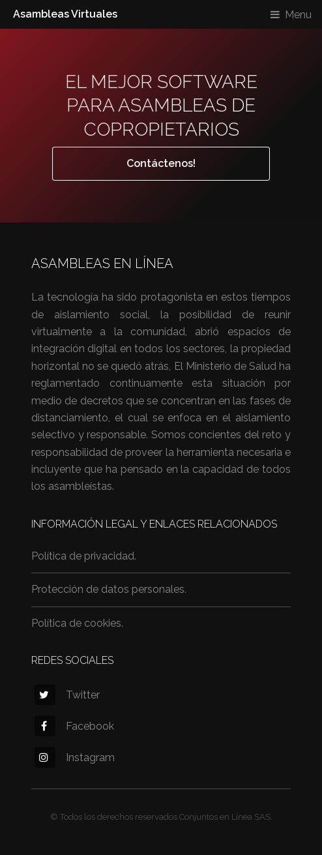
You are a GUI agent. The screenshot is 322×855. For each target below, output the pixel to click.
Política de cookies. (77, 623)
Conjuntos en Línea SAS (225, 817)
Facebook (74, 726)
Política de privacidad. (83, 556)
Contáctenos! (161, 163)
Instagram (75, 757)
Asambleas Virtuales (65, 14)
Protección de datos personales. (108, 589)
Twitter (67, 695)
